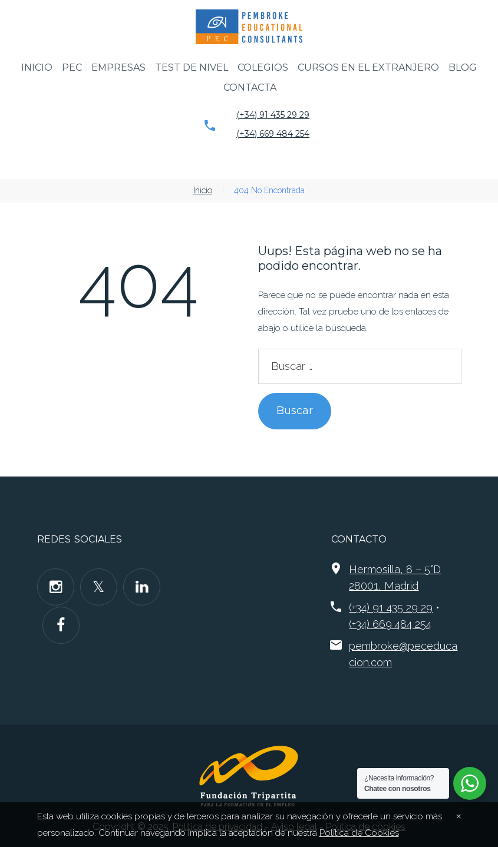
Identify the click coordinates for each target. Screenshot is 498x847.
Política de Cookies (357, 833)
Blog (462, 67)
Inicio (36, 67)
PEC (72, 67)
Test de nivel (191, 67)
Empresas (118, 67)
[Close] (458, 815)
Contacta (249, 87)
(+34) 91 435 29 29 (272, 115)
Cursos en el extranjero (368, 67)
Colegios (263, 67)
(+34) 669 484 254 (272, 133)
